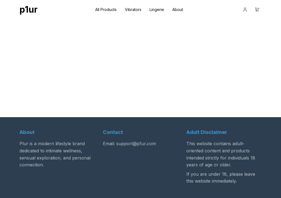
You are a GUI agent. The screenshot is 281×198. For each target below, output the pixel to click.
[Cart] (257, 9)
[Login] (245, 9)
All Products (106, 9)
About (177, 9)
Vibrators (133, 9)
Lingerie (157, 9)
